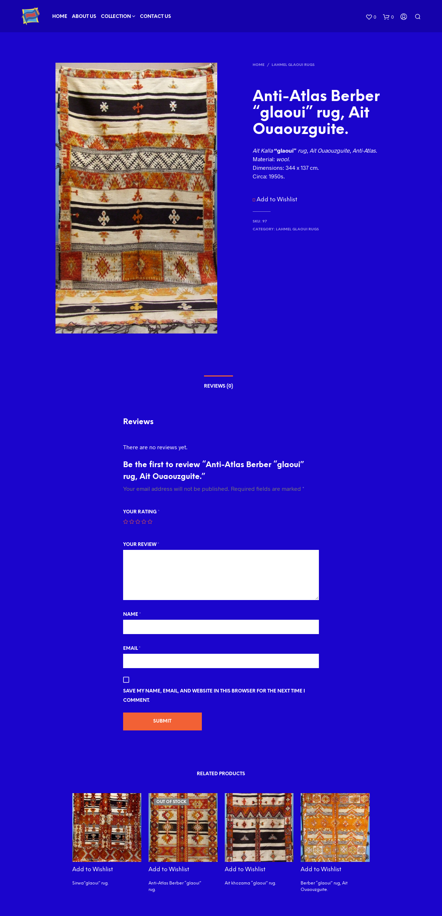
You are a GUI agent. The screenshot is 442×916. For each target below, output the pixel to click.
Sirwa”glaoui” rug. (90, 883)
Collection (116, 16)
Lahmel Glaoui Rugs (293, 65)
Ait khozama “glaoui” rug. (250, 883)
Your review (141, 544)
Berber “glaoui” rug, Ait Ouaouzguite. (324, 886)
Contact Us (155, 16)
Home (59, 16)
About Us (84, 16)
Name (132, 614)
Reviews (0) (218, 386)
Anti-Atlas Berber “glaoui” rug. (175, 886)
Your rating (141, 512)
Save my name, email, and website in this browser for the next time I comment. (214, 696)
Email (132, 648)
